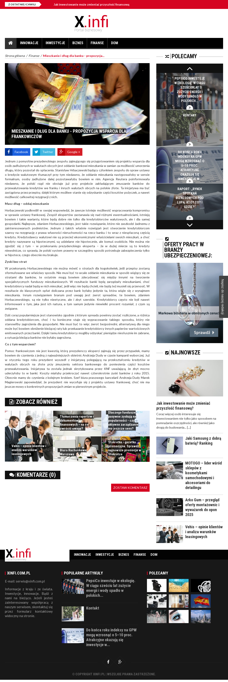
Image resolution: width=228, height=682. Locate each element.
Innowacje (29, 44)
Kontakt (190, 115)
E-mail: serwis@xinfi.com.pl (25, 583)
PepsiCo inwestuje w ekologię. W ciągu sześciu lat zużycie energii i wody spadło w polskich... (111, 590)
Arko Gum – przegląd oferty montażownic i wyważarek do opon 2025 (202, 507)
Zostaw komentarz (130, 487)
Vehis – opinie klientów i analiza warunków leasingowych (29, 450)
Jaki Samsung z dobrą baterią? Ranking (203, 441)
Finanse (97, 44)
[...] (189, 427)
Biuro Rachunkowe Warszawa (73, 452)
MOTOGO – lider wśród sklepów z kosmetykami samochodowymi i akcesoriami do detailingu (203, 475)
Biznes (77, 44)
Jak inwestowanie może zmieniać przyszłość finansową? (92, 4)
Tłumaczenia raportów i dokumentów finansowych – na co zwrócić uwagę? (77, 423)
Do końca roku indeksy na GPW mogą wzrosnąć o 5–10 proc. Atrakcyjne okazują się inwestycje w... (189, 165)
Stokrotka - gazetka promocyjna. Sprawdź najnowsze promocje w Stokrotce (124, 448)
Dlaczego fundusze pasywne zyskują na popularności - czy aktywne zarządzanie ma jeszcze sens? (123, 420)
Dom (114, 44)
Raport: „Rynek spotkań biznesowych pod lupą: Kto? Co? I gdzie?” (190, 198)
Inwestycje (55, 44)
